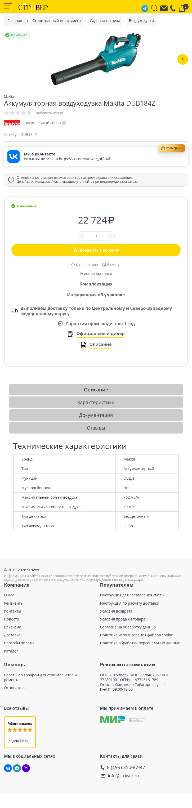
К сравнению (87, 264)
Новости (11, 619)
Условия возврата (116, 611)
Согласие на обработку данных (128, 627)
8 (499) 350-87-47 (126, 767)
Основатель (14, 687)
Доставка (12, 635)
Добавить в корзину (96, 250)
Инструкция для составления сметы (132, 595)
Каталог (11, 651)
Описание (100, 344)
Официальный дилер (101, 333)
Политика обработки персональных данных (140, 643)
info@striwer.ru (125, 776)
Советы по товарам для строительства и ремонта (40, 677)
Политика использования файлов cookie (136, 635)
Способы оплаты (19, 643)
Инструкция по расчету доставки (129, 603)
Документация (96, 415)
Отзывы (96, 428)
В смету (113, 264)
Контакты (12, 611)
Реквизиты (13, 603)
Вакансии (12, 627)
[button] (182, 59)
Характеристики (96, 402)
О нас (9, 595)
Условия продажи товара (123, 619)
